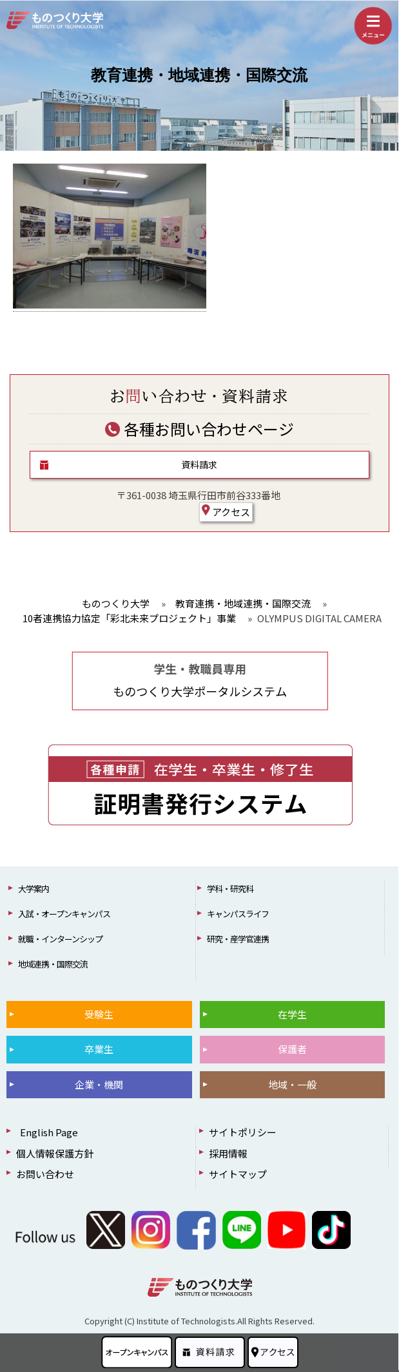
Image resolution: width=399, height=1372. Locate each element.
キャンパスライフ (238, 914)
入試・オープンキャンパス (64, 914)
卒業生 (98, 1049)
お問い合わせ (45, 1174)
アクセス (226, 511)
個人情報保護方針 (54, 1153)
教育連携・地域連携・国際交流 (199, 75)
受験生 (98, 1014)
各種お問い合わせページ (199, 428)
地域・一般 (292, 1084)
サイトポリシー (243, 1132)
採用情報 (228, 1153)
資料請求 (199, 464)
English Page (47, 1132)
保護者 (292, 1049)
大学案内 (33, 888)
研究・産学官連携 (238, 939)
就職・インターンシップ (60, 939)
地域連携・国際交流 (53, 964)
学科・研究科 (230, 888)
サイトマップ (238, 1174)
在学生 (292, 1014)
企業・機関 (99, 1084)
